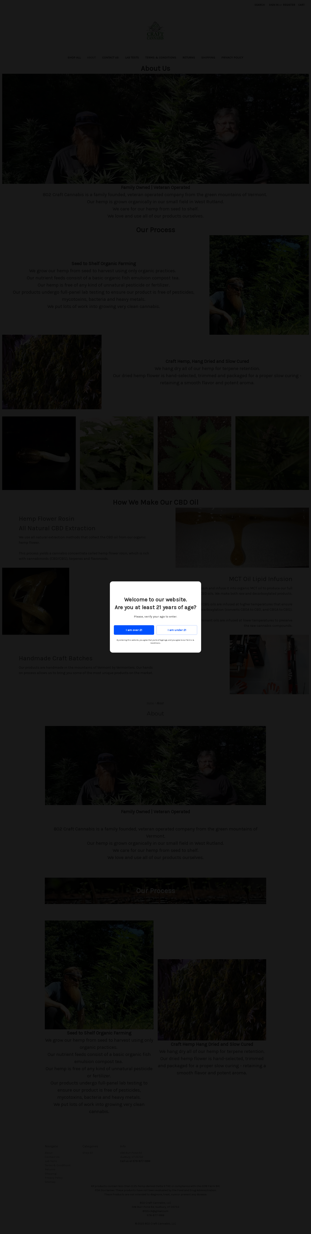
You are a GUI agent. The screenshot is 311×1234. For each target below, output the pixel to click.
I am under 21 (177, 630)
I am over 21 (134, 630)
